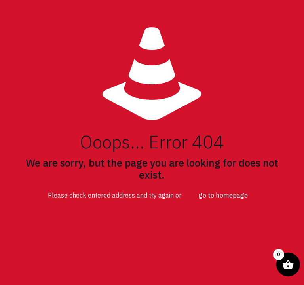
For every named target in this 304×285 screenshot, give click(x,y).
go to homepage (223, 195)
